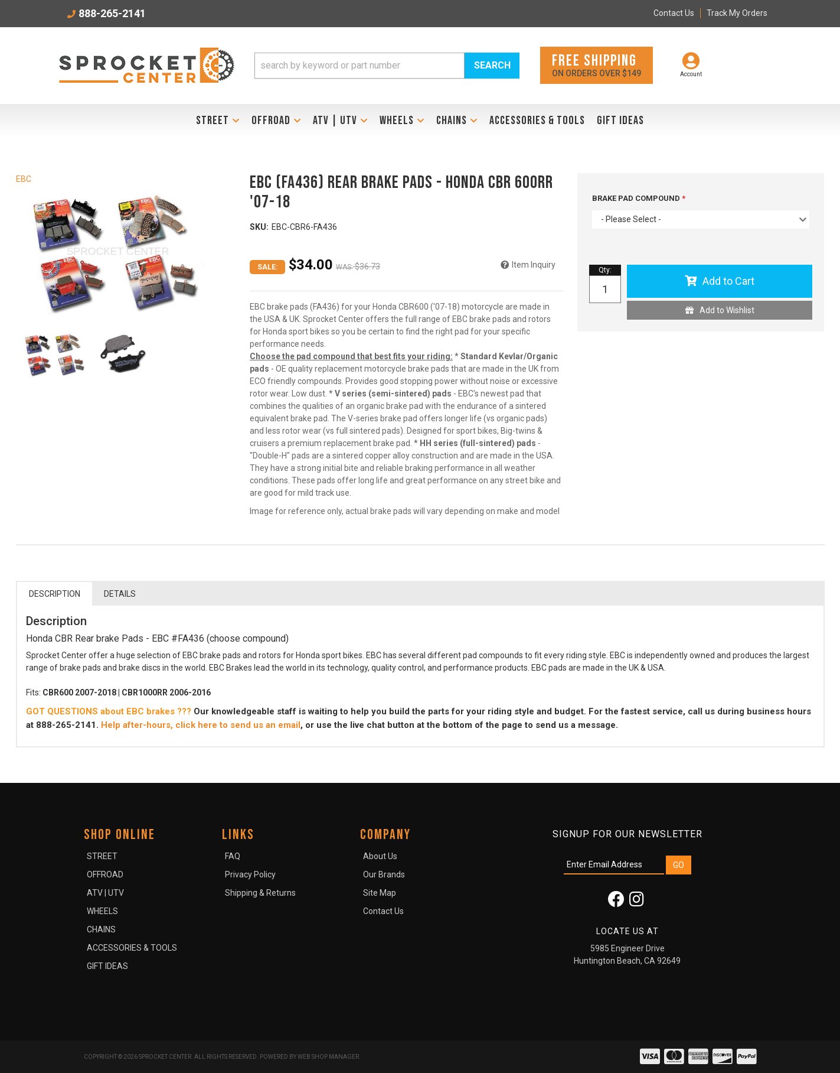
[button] (387, 66)
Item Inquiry (533, 264)
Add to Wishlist (727, 310)
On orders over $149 (596, 64)
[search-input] (359, 65)
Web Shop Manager (328, 1057)
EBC (23, 179)
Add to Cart (728, 281)
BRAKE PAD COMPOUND (637, 198)
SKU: (259, 227)
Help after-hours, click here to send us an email (200, 725)
